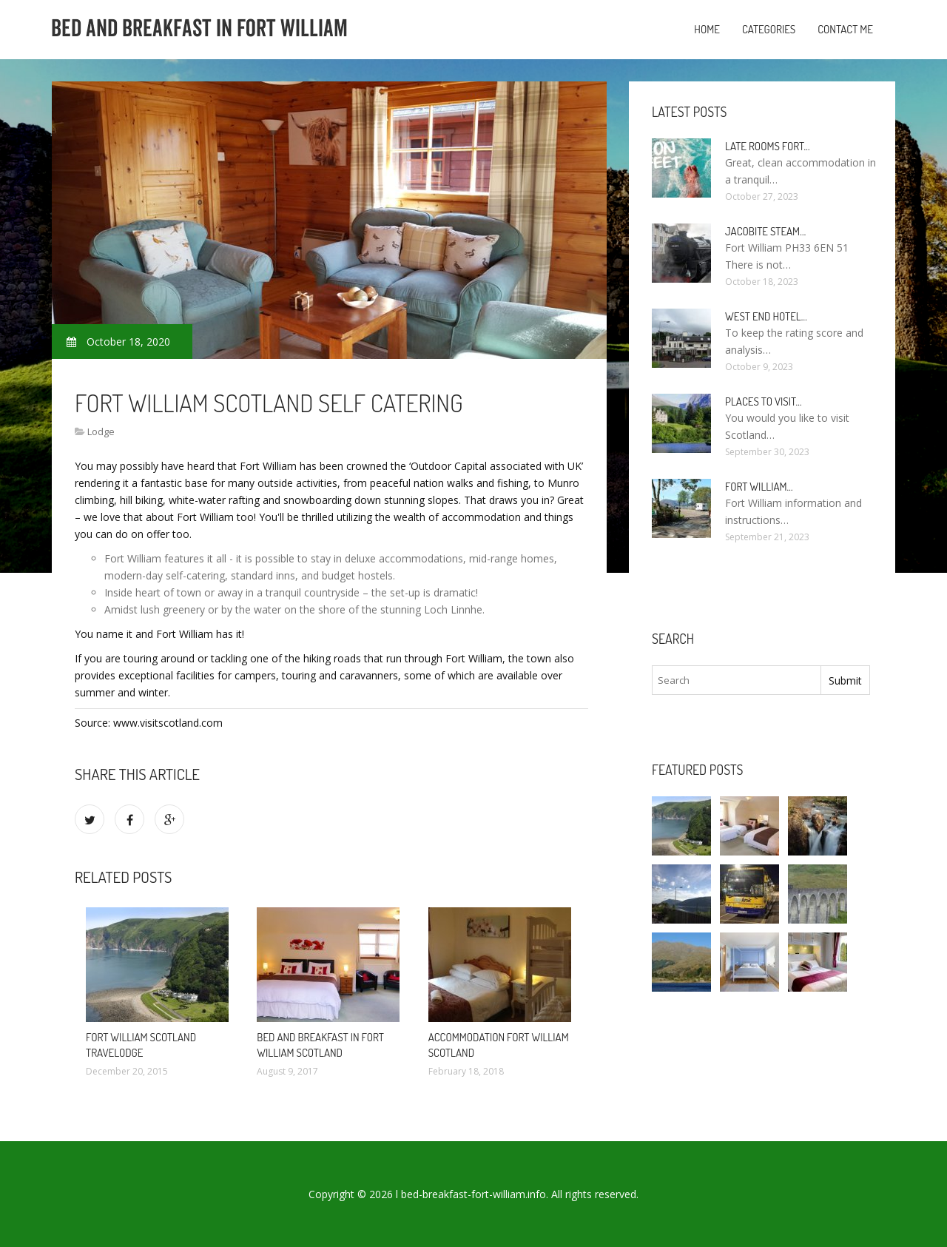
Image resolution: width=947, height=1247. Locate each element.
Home (707, 29)
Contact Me (845, 29)
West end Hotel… (766, 316)
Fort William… (759, 487)
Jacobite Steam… (765, 231)
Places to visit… (763, 401)
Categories (768, 29)
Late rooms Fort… (767, 146)
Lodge (101, 431)
